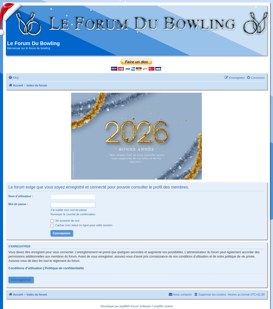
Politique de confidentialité (64, 268)
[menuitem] (13, 78)
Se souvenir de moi (64, 220)
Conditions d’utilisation (25, 268)
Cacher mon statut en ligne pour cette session (81, 225)
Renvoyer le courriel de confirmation (72, 214)
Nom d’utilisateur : (20, 196)
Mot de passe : (18, 204)
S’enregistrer (21, 279)
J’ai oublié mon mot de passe (68, 209)
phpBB (124, 306)
